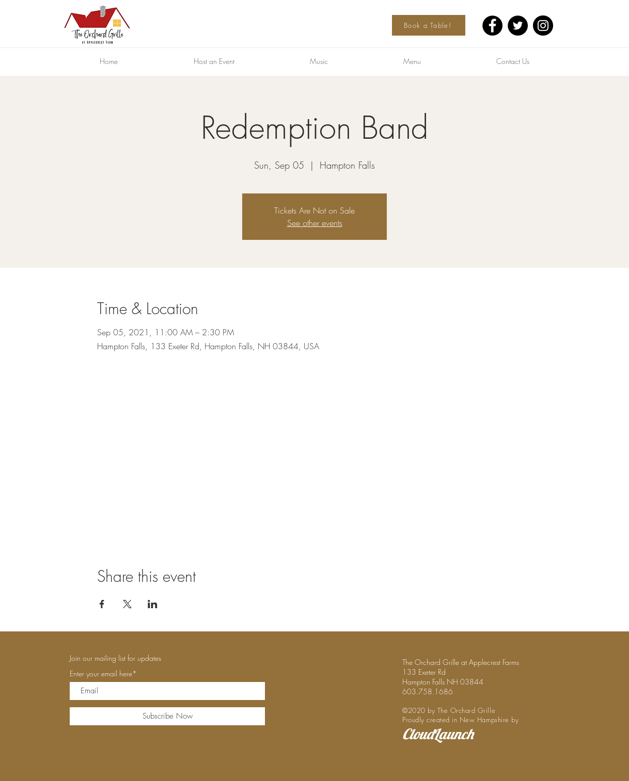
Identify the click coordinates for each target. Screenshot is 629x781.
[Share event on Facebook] (102, 604)
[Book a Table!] (428, 25)
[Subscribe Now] (167, 716)
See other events (314, 223)
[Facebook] (492, 25)
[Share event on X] (127, 604)
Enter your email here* (103, 673)
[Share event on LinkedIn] (153, 604)
